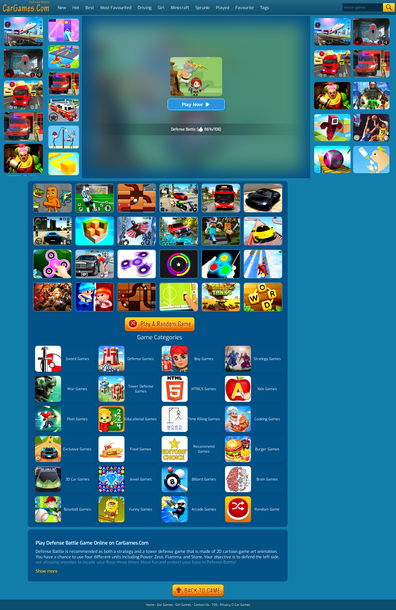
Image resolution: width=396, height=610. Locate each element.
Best (89, 7)
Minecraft (180, 7)
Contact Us (201, 605)
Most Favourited (115, 7)
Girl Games (183, 605)
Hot (75, 7)
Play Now (196, 104)
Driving (144, 7)
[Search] (362, 7)
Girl (161, 7)
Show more (46, 571)
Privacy (225, 605)
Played (222, 7)
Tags (264, 7)
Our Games (165, 605)
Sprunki (202, 7)
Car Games (242, 605)
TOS (214, 605)
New (62, 7)
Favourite (244, 7)
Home (150, 605)
